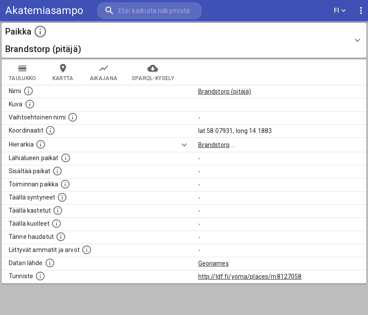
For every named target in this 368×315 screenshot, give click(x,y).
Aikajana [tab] (104, 72)
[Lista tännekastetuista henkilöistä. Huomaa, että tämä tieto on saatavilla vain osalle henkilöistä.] (61, 237)
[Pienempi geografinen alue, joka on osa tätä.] (57, 171)
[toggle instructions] (40, 31)
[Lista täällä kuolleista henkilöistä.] (56, 224)
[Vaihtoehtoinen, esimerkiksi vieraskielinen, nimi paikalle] (73, 117)
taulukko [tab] (22, 72)
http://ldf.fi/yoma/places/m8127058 (250, 276)
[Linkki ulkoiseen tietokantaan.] (50, 263)
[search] (149, 10)
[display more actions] (361, 10)
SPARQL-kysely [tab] (153, 72)
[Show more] (184, 145)
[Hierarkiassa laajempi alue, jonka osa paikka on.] (41, 144)
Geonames (213, 263)
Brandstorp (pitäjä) (225, 91)
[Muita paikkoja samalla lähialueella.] (66, 158)
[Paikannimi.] (28, 91)
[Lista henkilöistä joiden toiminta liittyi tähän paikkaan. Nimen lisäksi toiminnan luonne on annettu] (65, 184)
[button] (184, 40)
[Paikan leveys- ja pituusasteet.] (50, 130)
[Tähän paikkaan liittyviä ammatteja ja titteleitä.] (87, 250)
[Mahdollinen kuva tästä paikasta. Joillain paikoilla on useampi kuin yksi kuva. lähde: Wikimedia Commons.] (30, 104)
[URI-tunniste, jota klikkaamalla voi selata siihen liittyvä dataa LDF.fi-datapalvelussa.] (40, 276)
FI (340, 11)
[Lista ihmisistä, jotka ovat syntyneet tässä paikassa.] (62, 197)
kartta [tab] (63, 72)
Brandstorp (214, 144)
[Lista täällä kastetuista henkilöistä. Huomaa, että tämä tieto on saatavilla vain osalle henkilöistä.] (58, 210)
